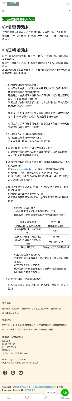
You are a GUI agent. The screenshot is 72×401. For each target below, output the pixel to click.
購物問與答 (30, 324)
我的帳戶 (16, 308)
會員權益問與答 (60, 324)
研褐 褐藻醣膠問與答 (43, 329)
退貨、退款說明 (25, 329)
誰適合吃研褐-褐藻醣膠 (13, 324)
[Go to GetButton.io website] (65, 398)
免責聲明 (45, 308)
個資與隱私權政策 (10, 313)
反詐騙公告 (56, 308)
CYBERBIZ (30, 389)
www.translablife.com (25, 169)
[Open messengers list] (65, 392)
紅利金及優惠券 (9, 329)
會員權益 (35, 308)
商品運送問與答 (44, 324)
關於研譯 (6, 308)
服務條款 (26, 308)
